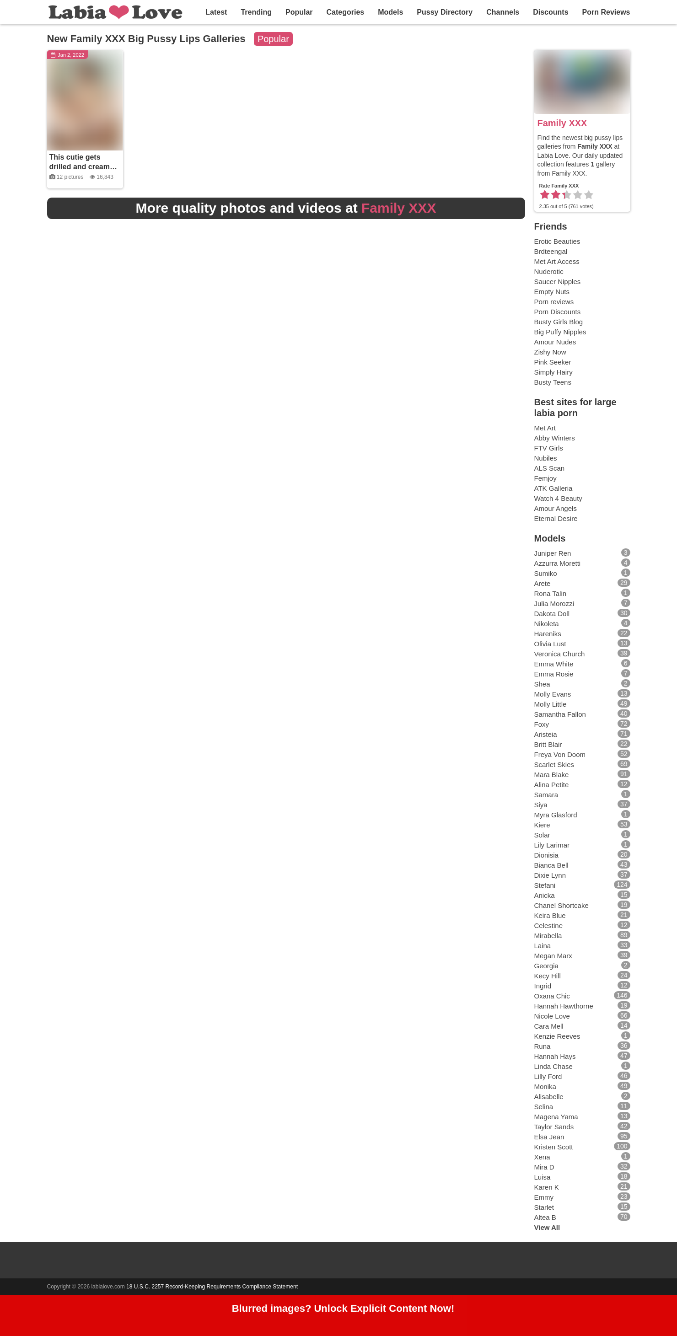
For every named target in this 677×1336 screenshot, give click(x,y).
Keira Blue (550, 915)
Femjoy (545, 478)
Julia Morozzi (554, 603)
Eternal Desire (556, 518)
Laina (542, 946)
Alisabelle (549, 1096)
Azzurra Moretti (557, 563)
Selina (543, 1107)
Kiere (542, 825)
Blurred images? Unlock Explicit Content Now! (343, 1311)
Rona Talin (550, 593)
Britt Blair (548, 744)
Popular (299, 12)
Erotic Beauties (557, 241)
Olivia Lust (550, 644)
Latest (216, 12)
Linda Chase (553, 1066)
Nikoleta (546, 624)
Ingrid (543, 986)
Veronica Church (559, 654)
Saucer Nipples (557, 281)
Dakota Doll (552, 613)
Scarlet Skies (554, 764)
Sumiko (545, 573)
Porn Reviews (606, 12)
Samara (546, 795)
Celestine (548, 925)
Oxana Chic (552, 996)
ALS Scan (549, 468)
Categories (346, 12)
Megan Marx (553, 956)
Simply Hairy (553, 372)
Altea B (545, 1217)
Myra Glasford (555, 815)
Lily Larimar (552, 845)
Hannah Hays (555, 1056)
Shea (542, 684)
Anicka (544, 895)
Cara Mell (549, 1026)
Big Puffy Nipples (560, 332)
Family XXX (562, 123)
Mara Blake (551, 774)
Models (390, 12)
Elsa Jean (549, 1137)
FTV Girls (548, 448)
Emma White (554, 664)
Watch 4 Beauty (558, 498)
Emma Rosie (554, 674)
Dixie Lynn (550, 875)
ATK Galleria (553, 488)
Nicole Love (552, 1016)
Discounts (550, 12)
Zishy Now (550, 352)
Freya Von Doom (560, 754)
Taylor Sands (554, 1127)
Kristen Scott (553, 1147)
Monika (545, 1086)
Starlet (544, 1207)
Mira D (544, 1167)
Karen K (546, 1187)
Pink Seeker (552, 362)
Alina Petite (551, 785)
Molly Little (550, 704)
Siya (541, 805)
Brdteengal (551, 251)
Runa (542, 1046)
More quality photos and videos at (286, 207)
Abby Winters (554, 438)
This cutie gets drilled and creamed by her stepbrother (83, 166)
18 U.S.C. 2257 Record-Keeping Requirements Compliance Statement (212, 1286)
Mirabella (548, 935)
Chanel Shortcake (561, 905)
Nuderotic (549, 271)
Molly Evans (552, 694)
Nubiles (545, 458)
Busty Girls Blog (558, 322)
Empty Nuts (552, 291)
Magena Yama (556, 1117)
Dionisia (546, 855)
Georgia (546, 966)
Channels (502, 12)
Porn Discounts (557, 312)
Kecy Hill (547, 976)
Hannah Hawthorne (563, 1006)
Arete (542, 583)
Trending (256, 12)
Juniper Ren (552, 553)
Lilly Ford (548, 1076)
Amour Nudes (555, 342)
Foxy (541, 724)
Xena (542, 1157)
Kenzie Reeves (557, 1036)
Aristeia (545, 734)
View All (547, 1227)
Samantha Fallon (560, 714)
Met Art (545, 428)
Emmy (544, 1197)
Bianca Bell (551, 865)
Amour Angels (555, 508)
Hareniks (547, 634)
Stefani (545, 885)
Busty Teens (552, 382)
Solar (542, 835)
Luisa (542, 1177)
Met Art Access (557, 261)
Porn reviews (554, 302)
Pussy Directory (445, 12)
